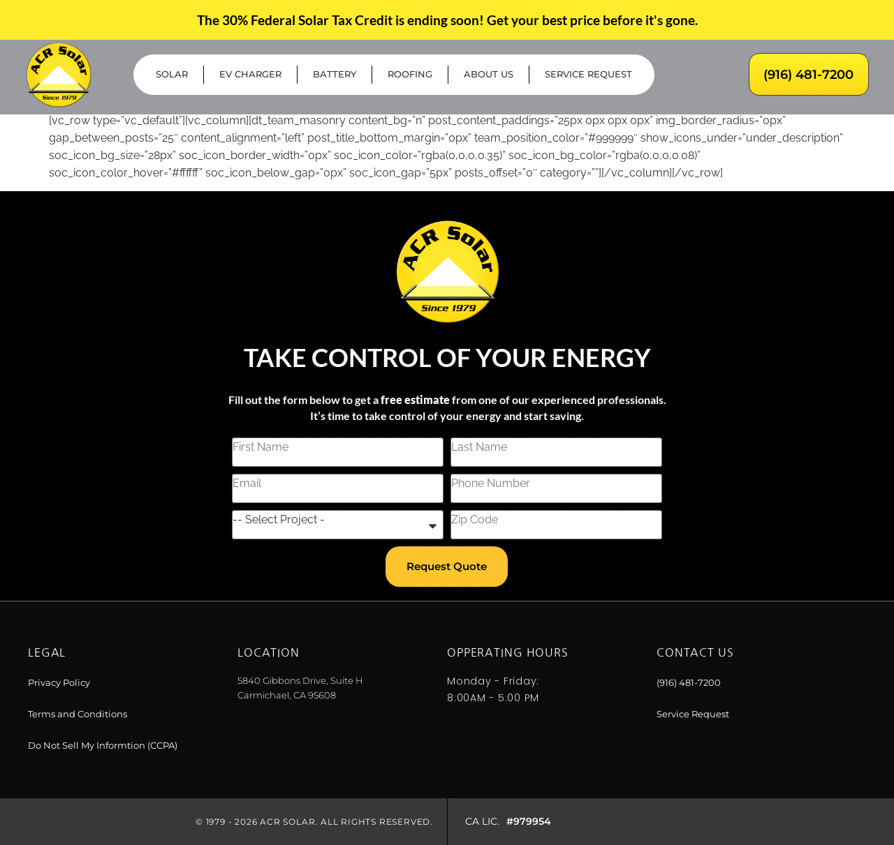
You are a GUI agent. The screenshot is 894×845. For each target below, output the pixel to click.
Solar (172, 74)
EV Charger (250, 74)
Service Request (588, 74)
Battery (334, 74)
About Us (488, 74)
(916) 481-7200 (808, 74)
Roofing (410, 74)
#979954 (528, 821)
